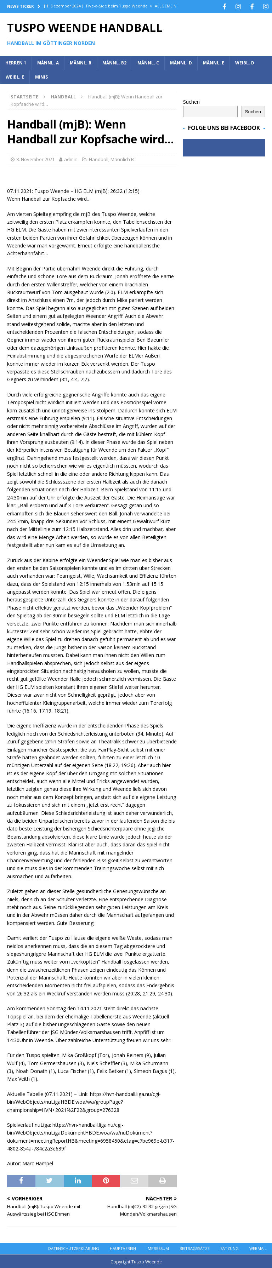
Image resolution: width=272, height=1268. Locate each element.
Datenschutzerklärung (73, 1247)
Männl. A (48, 62)
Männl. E (213, 62)
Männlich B (122, 158)
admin (71, 158)
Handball (98, 158)
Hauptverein (123, 1247)
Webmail (258, 1247)
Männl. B (80, 62)
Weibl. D (244, 62)
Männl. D (181, 62)
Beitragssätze (195, 1247)
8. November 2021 (35, 158)
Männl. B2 (114, 62)
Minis (41, 76)
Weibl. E (15, 76)
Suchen (191, 101)
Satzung (229, 1247)
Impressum (158, 1247)
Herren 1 (15, 62)
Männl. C (148, 62)
